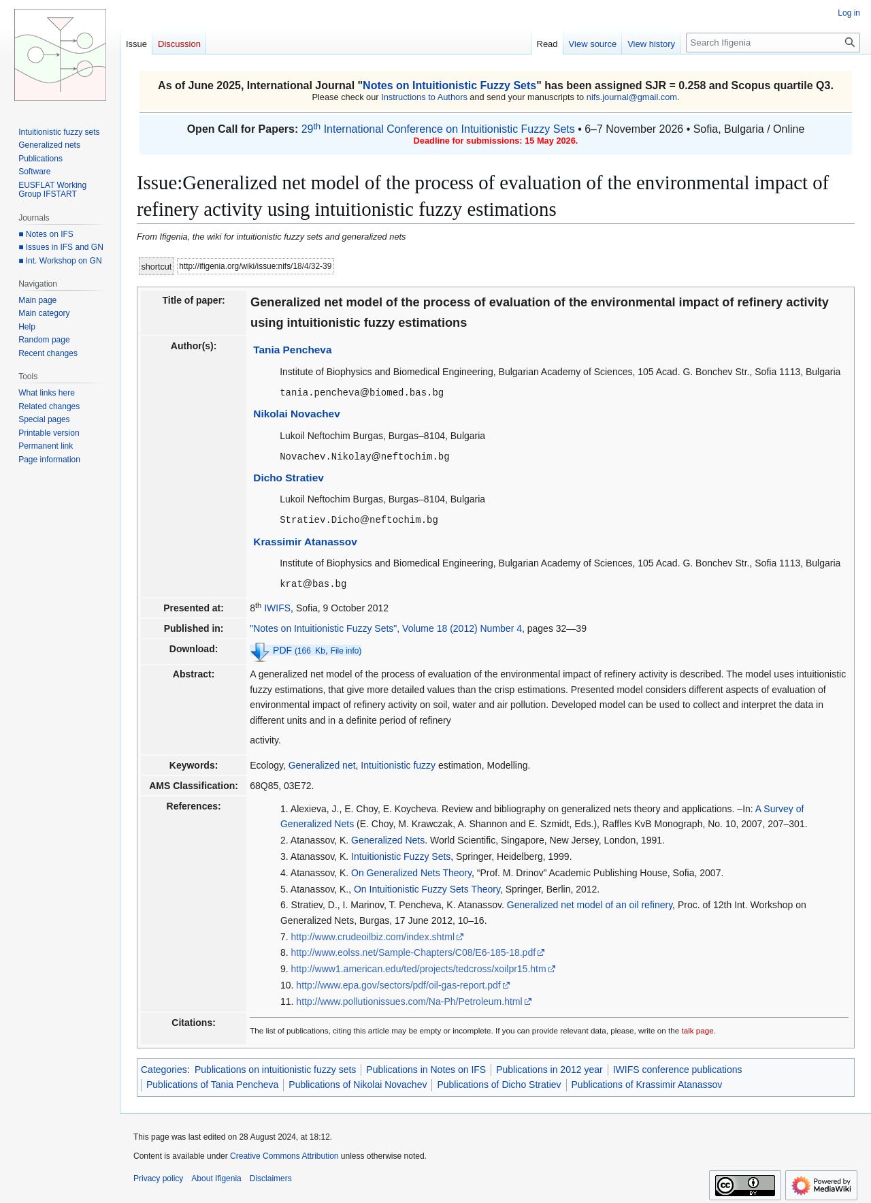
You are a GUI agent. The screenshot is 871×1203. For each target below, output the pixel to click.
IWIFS (277, 605)
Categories (164, 1066)
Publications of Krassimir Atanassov (647, 1081)
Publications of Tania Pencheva (212, 1081)
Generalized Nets (388, 837)
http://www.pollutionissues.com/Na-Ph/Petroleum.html (409, 998)
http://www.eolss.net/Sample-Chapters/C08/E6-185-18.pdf (413, 949)
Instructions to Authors (424, 97)
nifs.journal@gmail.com (632, 97)
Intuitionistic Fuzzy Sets (400, 853)
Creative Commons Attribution (284, 1153)
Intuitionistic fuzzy (398, 762)
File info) (346, 648)
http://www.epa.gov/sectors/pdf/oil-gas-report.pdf (398, 982)
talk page (697, 1027)
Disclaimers (271, 1176)
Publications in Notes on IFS (426, 1066)
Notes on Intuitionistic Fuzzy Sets (449, 85)
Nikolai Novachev (296, 413)
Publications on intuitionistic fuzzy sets (275, 1066)
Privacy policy (158, 1176)
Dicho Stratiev (288, 476)
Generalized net (322, 762)
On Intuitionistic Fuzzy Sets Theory (427, 886)
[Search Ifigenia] (773, 42)
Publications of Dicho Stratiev (499, 1081)
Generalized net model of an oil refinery (589, 902)
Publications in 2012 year (549, 1066)
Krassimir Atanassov (305, 539)
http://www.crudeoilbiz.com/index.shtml (373, 934)
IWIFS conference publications (677, 1066)
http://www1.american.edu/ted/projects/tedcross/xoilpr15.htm (418, 966)
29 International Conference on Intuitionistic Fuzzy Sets (438, 129)
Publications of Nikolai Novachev (358, 1081)
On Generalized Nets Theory (411, 870)
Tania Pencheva (292, 349)
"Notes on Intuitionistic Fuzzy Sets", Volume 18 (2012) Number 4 (386, 625)
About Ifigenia (216, 1176)
